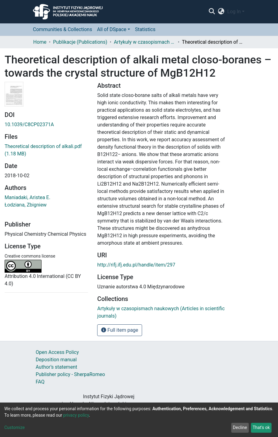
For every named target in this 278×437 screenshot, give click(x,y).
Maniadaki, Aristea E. (27, 197)
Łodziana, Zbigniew (26, 205)
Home (39, 42)
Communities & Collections (62, 29)
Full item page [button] (119, 330)
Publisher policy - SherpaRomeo (70, 374)
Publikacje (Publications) (80, 42)
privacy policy (76, 415)
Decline (240, 427)
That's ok (261, 427)
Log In (234, 11)
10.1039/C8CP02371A (29, 124)
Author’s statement (56, 367)
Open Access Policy (57, 352)
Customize (14, 427)
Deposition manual (56, 360)
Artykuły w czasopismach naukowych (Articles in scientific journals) (144, 42)
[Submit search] (212, 11)
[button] (221, 11)
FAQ (40, 382)
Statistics (145, 29)
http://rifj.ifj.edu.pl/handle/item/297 (136, 265)
